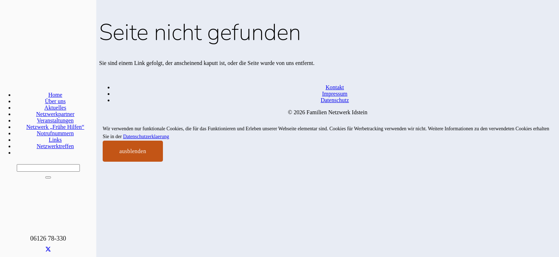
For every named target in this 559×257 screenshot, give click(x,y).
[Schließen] (48, 177)
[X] (48, 250)
